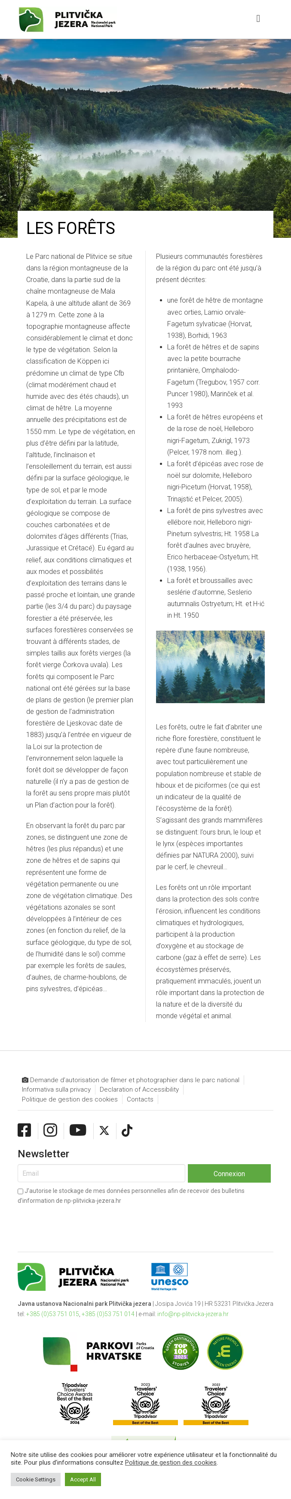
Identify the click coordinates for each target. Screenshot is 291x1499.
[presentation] (83, 1221)
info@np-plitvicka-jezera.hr (193, 1314)
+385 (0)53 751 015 (52, 1314)
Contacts (140, 1099)
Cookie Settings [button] (35, 1479)
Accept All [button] (83, 1479)
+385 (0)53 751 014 (108, 1314)
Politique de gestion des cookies (70, 1099)
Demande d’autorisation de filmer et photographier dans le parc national (130, 1080)
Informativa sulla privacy (56, 1089)
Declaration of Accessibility (139, 1089)
